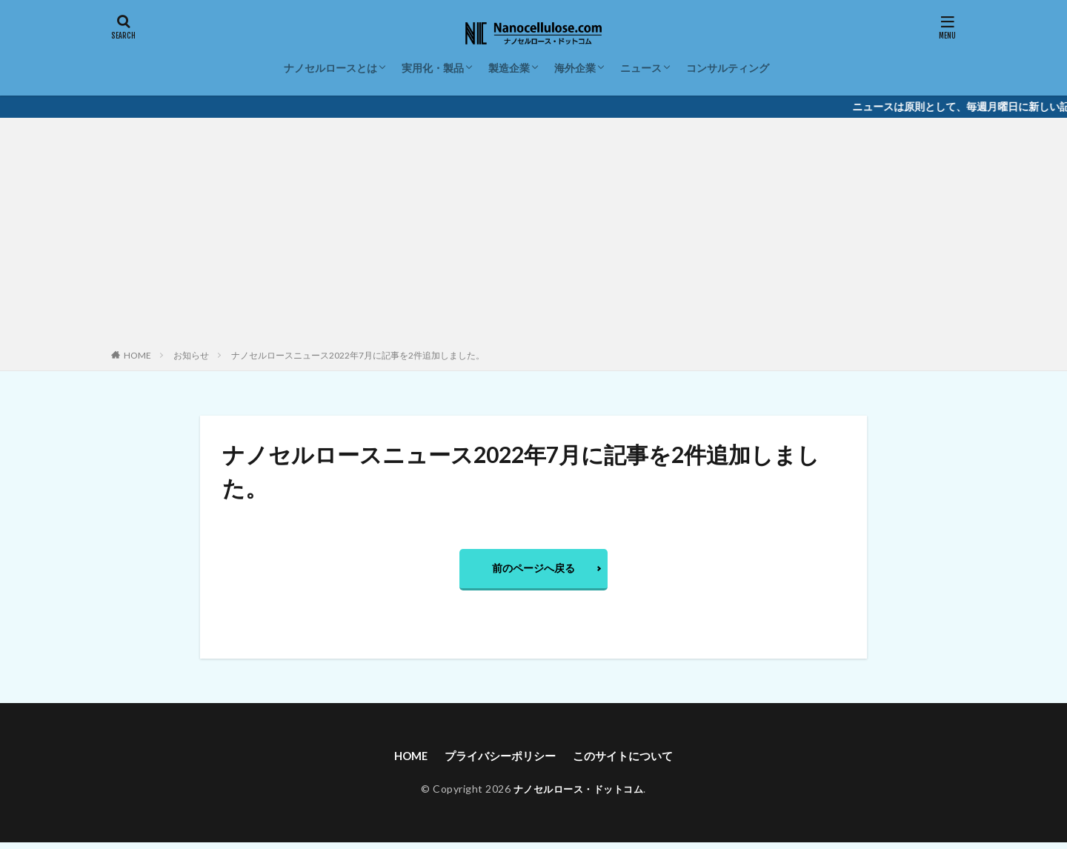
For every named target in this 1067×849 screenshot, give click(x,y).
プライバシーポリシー (498, 760)
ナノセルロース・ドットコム (578, 794)
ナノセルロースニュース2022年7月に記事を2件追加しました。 (358, 355)
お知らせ (191, 355)
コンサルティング (727, 67)
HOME (137, 355)
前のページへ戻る (533, 570)
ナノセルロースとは (330, 67)
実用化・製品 (433, 67)
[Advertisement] (533, 236)
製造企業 (509, 67)
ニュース (641, 67)
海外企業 (575, 67)
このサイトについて (628, 760)
